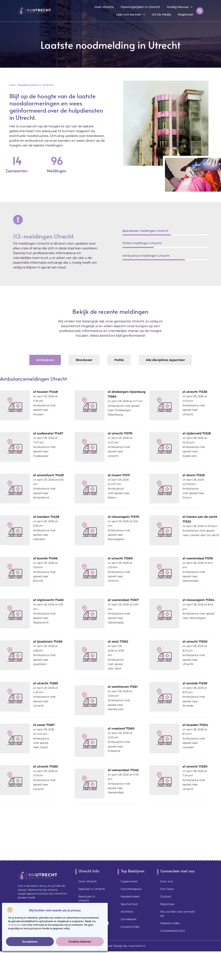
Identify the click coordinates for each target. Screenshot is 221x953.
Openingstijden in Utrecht (140, 7)
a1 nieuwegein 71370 (123, 517)
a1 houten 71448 (45, 392)
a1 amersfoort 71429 (48, 475)
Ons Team (167, 889)
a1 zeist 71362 (118, 641)
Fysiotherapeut (131, 889)
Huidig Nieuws (179, 7)
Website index (170, 923)
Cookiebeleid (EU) (172, 931)
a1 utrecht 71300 (195, 641)
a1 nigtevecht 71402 (48, 600)
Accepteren (30, 941)
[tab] (45, 360)
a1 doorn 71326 (194, 475)
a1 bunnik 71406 (45, 558)
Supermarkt (129, 881)
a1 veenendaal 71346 (123, 770)
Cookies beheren (80, 941)
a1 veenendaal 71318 (198, 558)
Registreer (185, 14)
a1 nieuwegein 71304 (198, 600)
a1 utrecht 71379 (120, 433)
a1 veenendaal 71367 (123, 600)
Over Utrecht (104, 7)
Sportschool (129, 904)
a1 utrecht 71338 (195, 392)
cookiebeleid (14, 925)
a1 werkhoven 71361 (123, 687)
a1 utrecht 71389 (45, 683)
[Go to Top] (205, 922)
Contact (165, 896)
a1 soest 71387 (44, 725)
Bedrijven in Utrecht (86, 898)
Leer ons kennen (130, 15)
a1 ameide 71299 (195, 683)
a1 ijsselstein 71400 (47, 641)
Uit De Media (161, 14)
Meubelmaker (130, 896)
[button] (199, 10)
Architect (127, 911)
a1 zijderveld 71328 (197, 433)
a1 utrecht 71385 (45, 766)
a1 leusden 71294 (195, 725)
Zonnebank (128, 919)
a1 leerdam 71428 (46, 517)
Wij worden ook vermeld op (177, 913)
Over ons (166, 881)
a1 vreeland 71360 (121, 728)
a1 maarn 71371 (119, 475)
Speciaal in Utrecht (91, 889)
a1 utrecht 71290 (195, 766)
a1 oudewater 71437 (48, 433)
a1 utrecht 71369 (120, 558)
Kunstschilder (130, 927)
